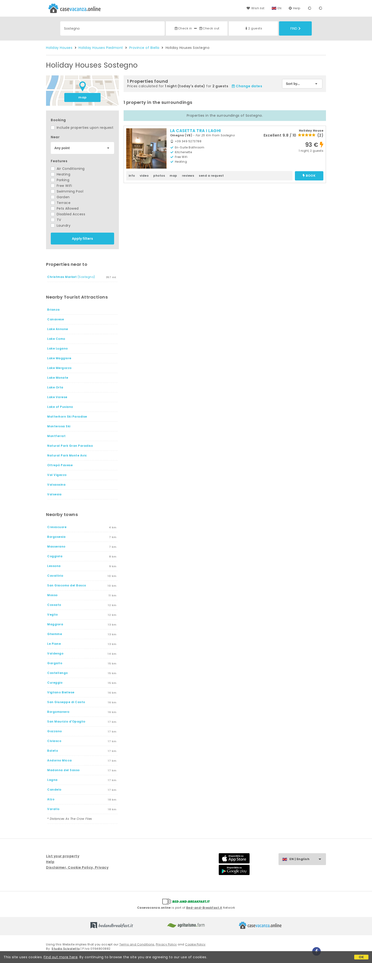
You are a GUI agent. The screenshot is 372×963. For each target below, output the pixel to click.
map (82, 97)
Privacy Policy (166, 944)
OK (361, 957)
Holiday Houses (59, 47)
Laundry (60, 225)
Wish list (255, 8)
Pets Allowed (65, 208)
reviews (188, 176)
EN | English (307, 859)
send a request (211, 176)
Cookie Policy (195, 944)
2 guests (253, 28)
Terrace (60, 202)
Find (295, 28)
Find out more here (61, 957)
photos (159, 176)
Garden (60, 197)
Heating (60, 174)
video (144, 176)
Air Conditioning (68, 168)
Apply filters (82, 238)
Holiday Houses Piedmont (101, 47)
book (309, 176)
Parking (60, 180)
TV (56, 219)
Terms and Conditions (136, 944)
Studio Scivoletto (65, 949)
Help (295, 8)
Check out (209, 28)
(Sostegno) (71, 277)
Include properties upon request (82, 127)
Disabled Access (68, 214)
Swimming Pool (67, 191)
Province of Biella (144, 47)
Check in (183, 28)
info (132, 176)
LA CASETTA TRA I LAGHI (195, 131)
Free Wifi (61, 185)
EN (280, 8)
